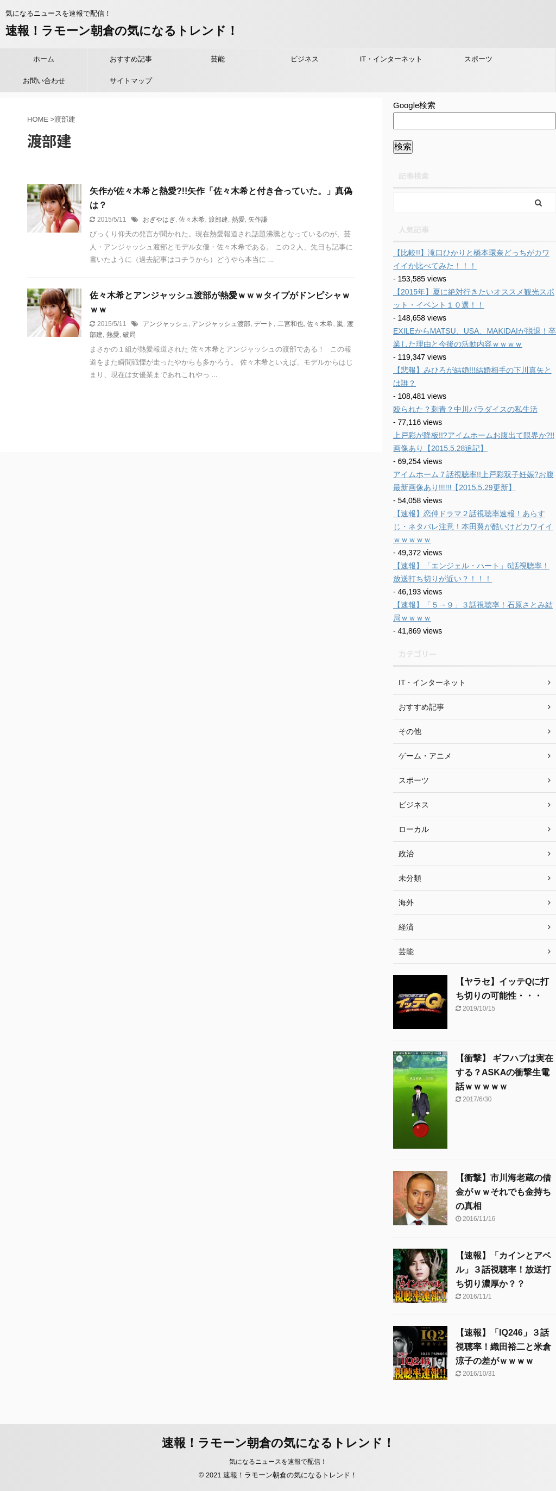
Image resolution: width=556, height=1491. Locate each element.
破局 (129, 335)
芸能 (218, 59)
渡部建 (218, 219)
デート (264, 324)
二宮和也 (290, 324)
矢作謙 (258, 219)
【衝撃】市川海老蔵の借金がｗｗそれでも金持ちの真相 (503, 1192)
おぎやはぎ (159, 219)
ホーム (43, 59)
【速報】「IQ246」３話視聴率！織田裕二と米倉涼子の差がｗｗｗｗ (503, 1346)
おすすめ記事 (131, 59)
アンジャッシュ (165, 324)
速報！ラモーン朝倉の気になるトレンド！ (121, 30)
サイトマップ (131, 81)
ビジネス (304, 59)
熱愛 (238, 219)
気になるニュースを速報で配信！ (278, 1461)
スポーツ (478, 59)
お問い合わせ (44, 81)
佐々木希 (192, 219)
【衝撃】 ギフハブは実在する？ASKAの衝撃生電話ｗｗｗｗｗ (504, 1072)
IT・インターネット (391, 59)
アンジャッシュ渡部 (221, 324)
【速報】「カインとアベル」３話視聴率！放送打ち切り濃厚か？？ (503, 1269)
